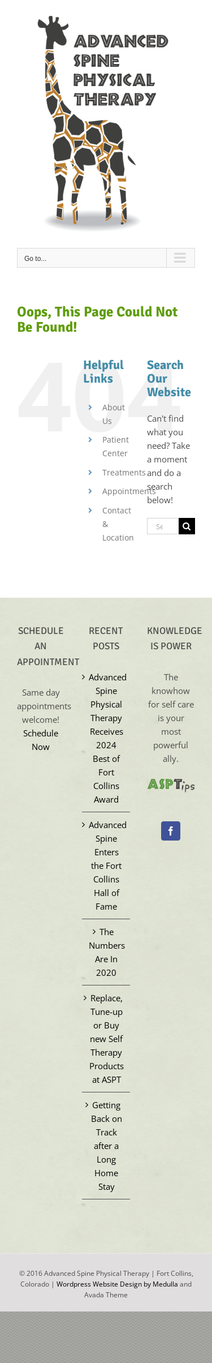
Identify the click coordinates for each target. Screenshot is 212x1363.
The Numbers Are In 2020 (106, 952)
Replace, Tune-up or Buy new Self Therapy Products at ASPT (106, 1038)
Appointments (129, 491)
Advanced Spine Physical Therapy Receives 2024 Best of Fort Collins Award (106, 738)
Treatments (124, 472)
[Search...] (163, 526)
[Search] (187, 526)
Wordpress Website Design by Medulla (117, 1284)
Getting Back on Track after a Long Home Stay (106, 1145)
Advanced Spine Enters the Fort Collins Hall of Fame (106, 865)
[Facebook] (170, 831)
